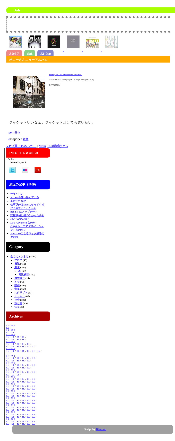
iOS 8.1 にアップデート (23, 211)
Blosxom (101, 429)
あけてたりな (18, 200)
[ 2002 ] (10, 419)
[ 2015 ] (10, 330)
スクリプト (20, 292)
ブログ (18, 260)
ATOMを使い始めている (24, 197)
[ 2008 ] (10, 377)
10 (23, 339)
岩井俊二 (19, 278)
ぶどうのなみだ (19, 218)
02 (13, 344)
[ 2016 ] (10, 325)
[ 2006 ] (10, 391)
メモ (17, 281)
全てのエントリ (19, 256)
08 (13, 339)
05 (18, 337)
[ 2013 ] (10, 342)
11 (28, 346)
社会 (17, 299)
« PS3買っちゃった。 (21, 146)
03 (13, 337)
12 (33, 346)
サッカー (19, 296)
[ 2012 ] (10, 349)
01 (7, 332)
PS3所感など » (58, 146)
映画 (17, 285)
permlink (14, 132)
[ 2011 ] (10, 356)
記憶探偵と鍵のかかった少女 (27, 215)
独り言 (18, 303)
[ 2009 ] (10, 370)
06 (23, 337)
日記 (17, 263)
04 (7, 328)
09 (18, 339)
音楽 (25, 139)
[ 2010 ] (10, 363)
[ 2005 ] (10, 398)
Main (42, 146)
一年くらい (16, 193)
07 (7, 339)
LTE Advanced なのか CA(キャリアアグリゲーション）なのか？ (27, 226)
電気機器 (23, 274)
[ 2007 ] (10, 384)
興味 (17, 267)
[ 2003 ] (10, 412)
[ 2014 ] (10, 335)
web (16, 306)
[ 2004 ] (10, 405)
